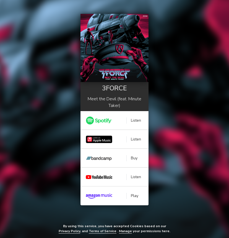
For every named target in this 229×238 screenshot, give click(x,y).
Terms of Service (102, 231)
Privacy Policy (69, 231)
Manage (125, 231)
